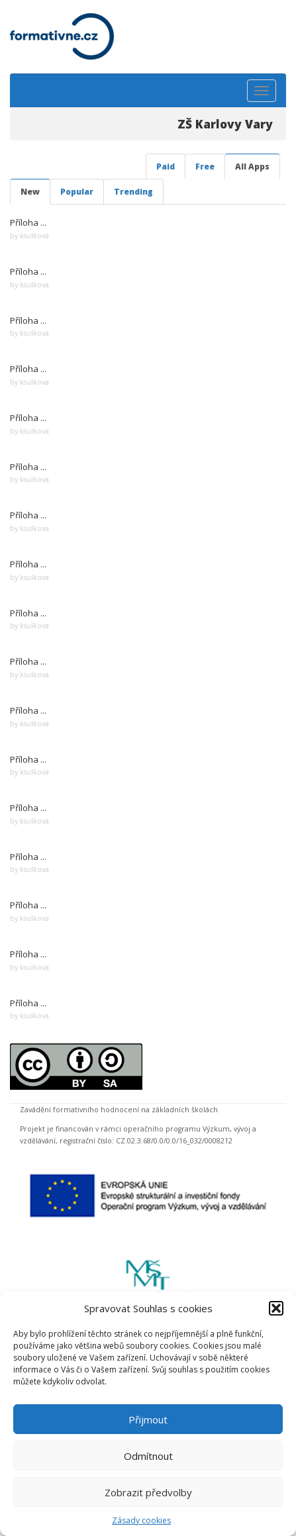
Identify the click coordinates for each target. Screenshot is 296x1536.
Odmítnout (148, 1456)
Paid (165, 166)
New (30, 191)
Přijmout (148, 1419)
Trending (133, 191)
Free (205, 166)
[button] (276, 1308)
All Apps (252, 166)
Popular (76, 191)
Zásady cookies (141, 1520)
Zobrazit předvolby (148, 1492)
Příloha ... (28, 222)
